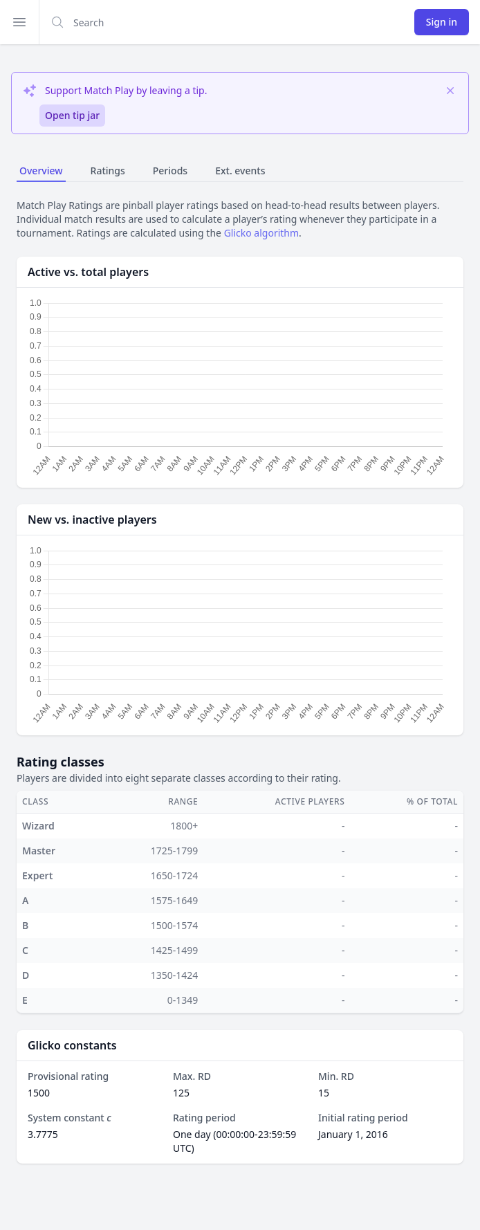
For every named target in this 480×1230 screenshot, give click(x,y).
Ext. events (240, 170)
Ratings (108, 170)
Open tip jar (72, 115)
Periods (170, 170)
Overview (41, 170)
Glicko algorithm (261, 232)
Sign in (441, 21)
